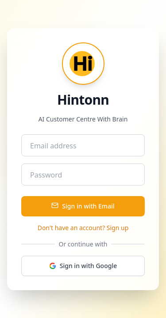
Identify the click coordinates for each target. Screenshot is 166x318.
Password (46, 175)
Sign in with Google (83, 265)
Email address (53, 146)
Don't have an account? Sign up (83, 227)
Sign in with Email (82, 206)
